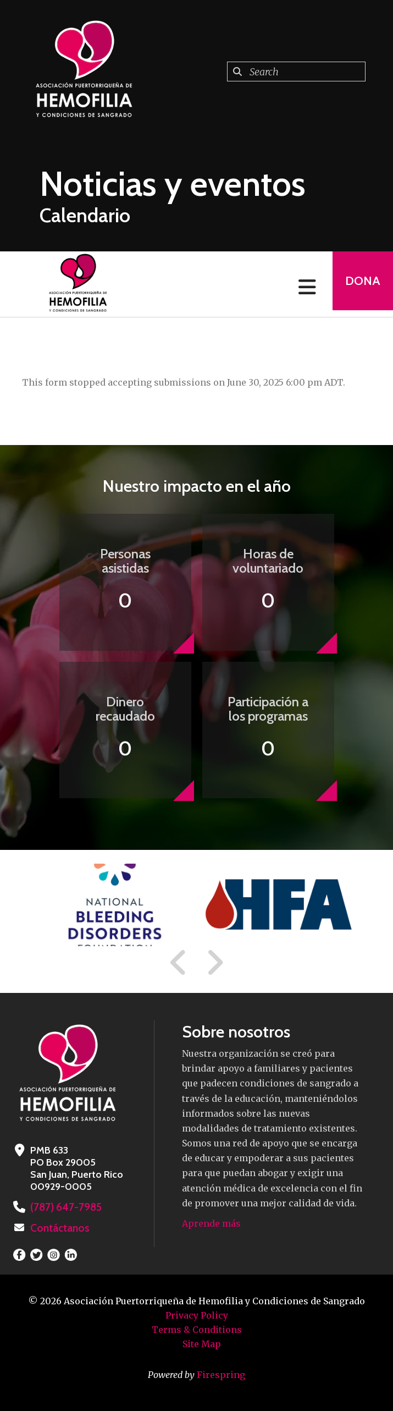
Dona (359, 284)
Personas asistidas (125, 561)
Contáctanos (58, 1227)
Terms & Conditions (197, 1328)
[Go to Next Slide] (214, 962)
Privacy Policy (196, 1314)
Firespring (221, 1373)
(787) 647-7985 (63, 1207)
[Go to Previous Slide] (178, 962)
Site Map (201, 1342)
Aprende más (211, 1223)
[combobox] (296, 71)
